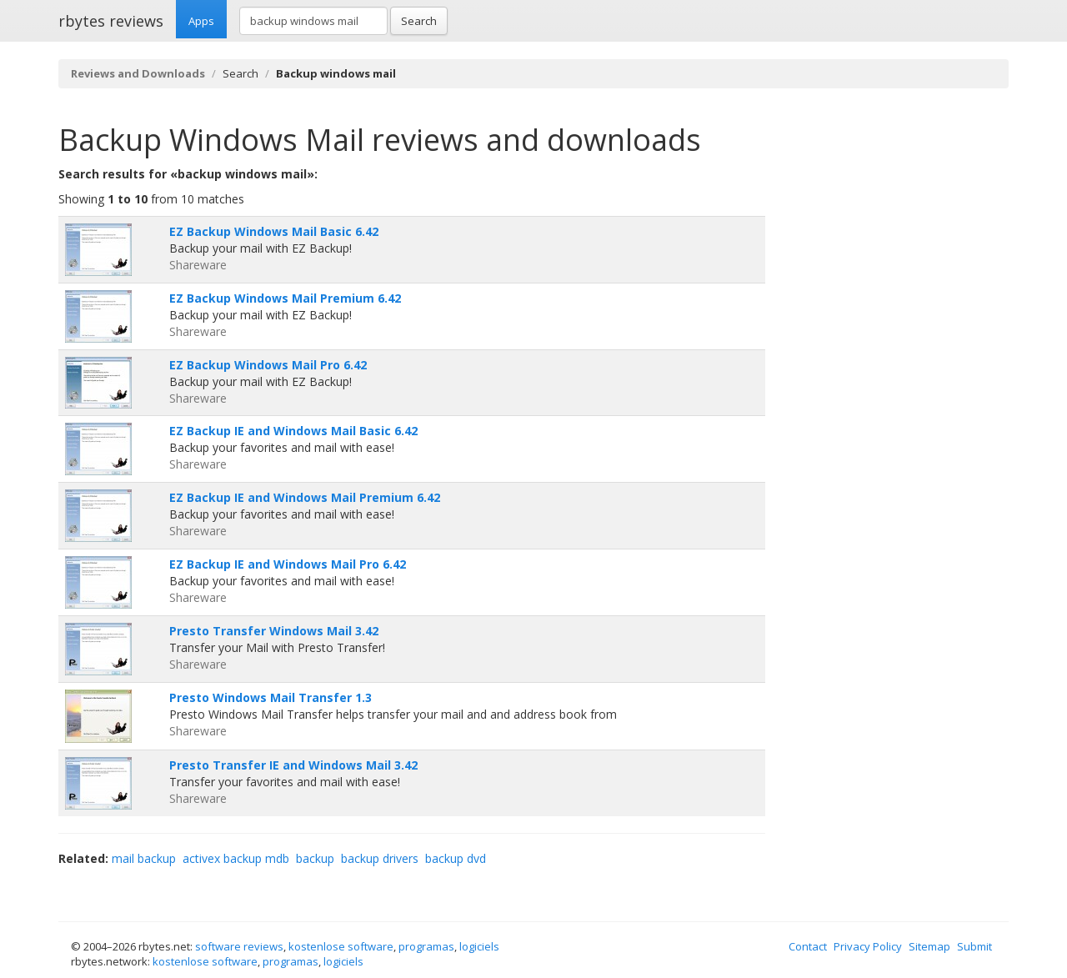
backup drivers (379, 858)
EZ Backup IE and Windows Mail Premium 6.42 (304, 497)
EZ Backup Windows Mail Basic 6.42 (273, 231)
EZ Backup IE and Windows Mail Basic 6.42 (293, 431)
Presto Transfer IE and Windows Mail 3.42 (293, 765)
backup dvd (455, 858)
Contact (808, 946)
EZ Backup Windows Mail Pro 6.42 (268, 365)
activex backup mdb (236, 858)
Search (419, 20)
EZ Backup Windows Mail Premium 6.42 (285, 298)
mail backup (144, 858)
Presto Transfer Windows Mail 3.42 (273, 631)
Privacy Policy (868, 946)
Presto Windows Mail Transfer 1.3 (270, 697)
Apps (201, 20)
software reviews (239, 946)
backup (315, 858)
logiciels (479, 946)
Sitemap (929, 946)
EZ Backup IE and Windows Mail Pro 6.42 (287, 564)
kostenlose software (340, 946)
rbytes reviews (110, 21)
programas (426, 946)
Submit (974, 946)
